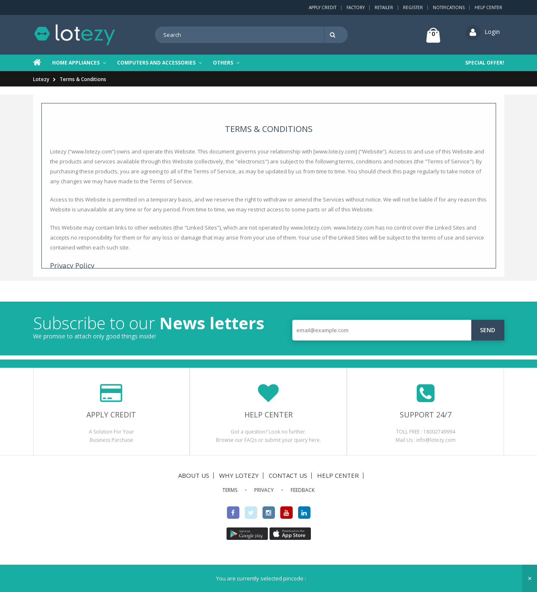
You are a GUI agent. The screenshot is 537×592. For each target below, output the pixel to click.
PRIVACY (264, 490)
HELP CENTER (338, 475)
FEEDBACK (303, 490)
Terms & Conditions (83, 79)
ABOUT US (193, 475)
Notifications (449, 7)
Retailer (384, 7)
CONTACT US (288, 475)
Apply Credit (323, 7)
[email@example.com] (398, 330)
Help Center (488, 7)
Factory (355, 7)
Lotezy (41, 79)
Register (413, 7)
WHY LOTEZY (239, 475)
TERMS (229, 490)
